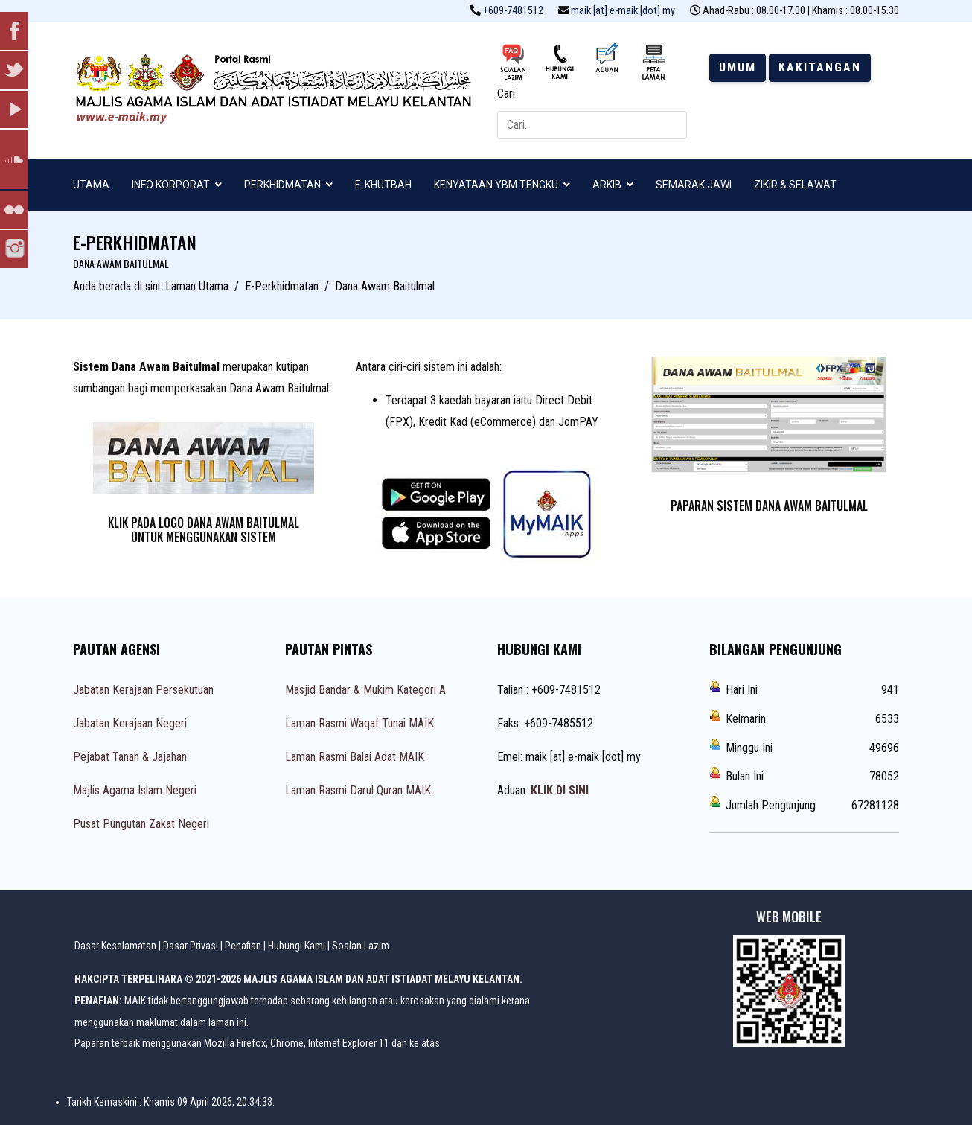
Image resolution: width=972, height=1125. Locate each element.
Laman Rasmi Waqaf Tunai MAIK (359, 723)
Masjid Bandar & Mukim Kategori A (365, 690)
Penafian (243, 946)
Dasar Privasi (190, 946)
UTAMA (91, 185)
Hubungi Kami (296, 946)
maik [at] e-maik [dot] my (623, 10)
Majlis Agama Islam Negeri (134, 790)
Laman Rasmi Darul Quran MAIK (358, 790)
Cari (506, 93)
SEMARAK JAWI (694, 185)
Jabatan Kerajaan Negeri (130, 723)
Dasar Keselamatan (115, 946)
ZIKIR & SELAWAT (795, 185)
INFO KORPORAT (171, 185)
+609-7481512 (513, 10)
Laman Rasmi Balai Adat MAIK (354, 757)
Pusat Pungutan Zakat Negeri (141, 824)
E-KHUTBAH (383, 185)
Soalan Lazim (360, 946)
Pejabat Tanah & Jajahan (130, 757)
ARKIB (606, 185)
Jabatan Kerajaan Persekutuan (143, 690)
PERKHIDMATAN (282, 185)
